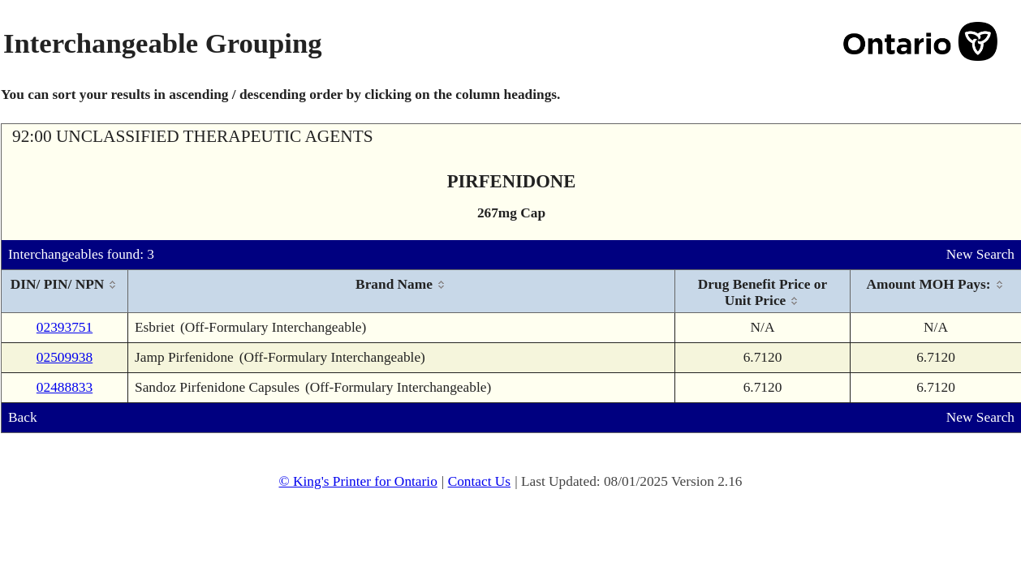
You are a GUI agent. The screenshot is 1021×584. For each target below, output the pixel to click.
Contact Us (479, 481)
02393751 (65, 327)
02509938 (65, 357)
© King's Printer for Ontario (357, 481)
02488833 (65, 387)
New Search (980, 254)
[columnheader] (65, 291)
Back (22, 417)
